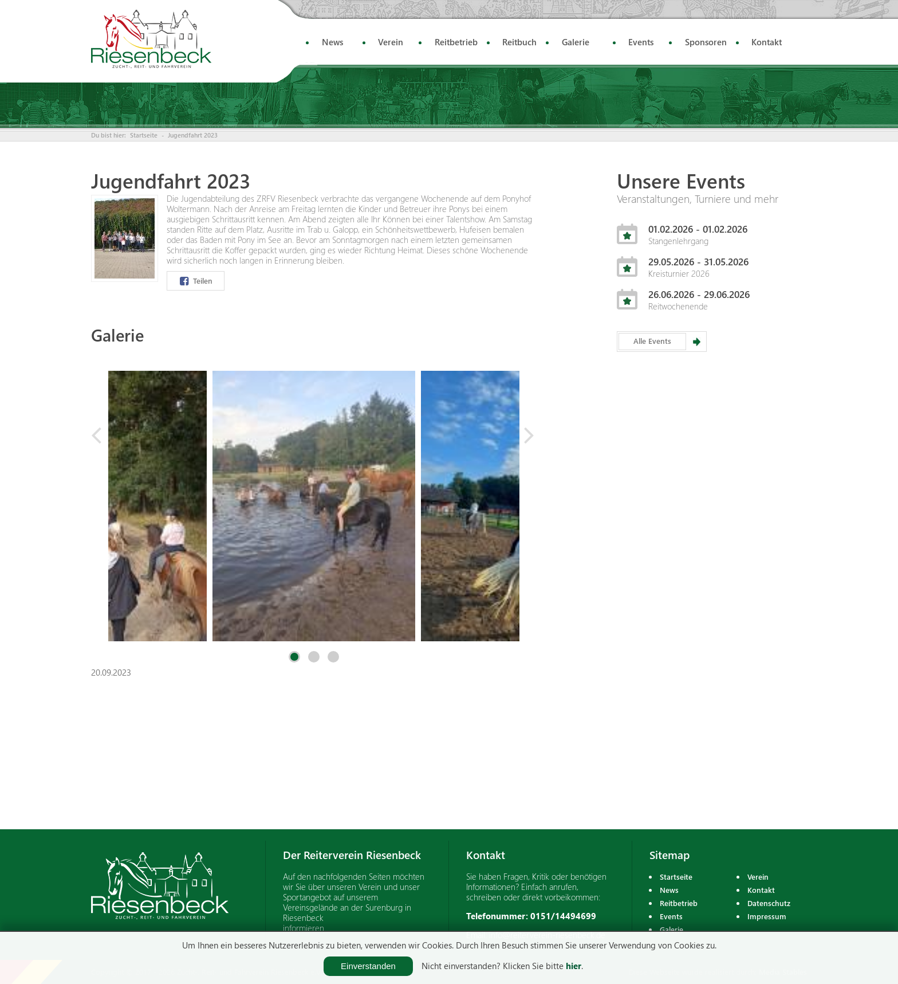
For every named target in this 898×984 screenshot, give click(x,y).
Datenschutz (768, 903)
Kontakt (766, 42)
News (332, 42)
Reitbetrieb (456, 42)
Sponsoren (706, 42)
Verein (390, 42)
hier (573, 965)
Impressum (766, 916)
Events (640, 42)
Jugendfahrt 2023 (193, 135)
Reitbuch (519, 42)
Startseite (143, 135)
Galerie (575, 42)
